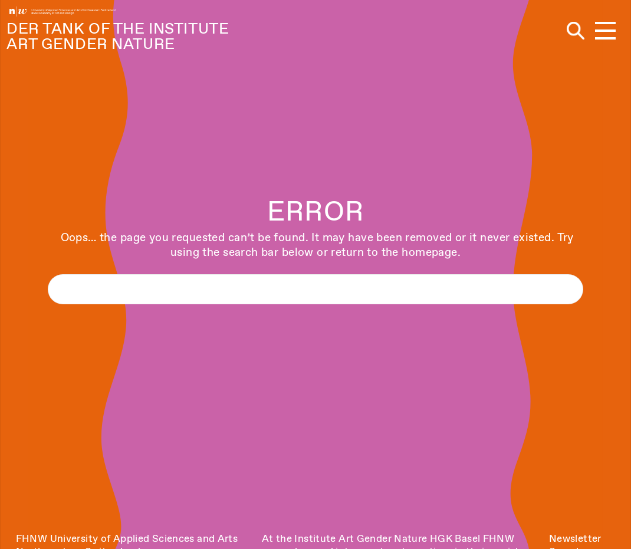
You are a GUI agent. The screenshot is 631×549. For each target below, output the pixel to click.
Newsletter (575, 538)
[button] (605, 31)
